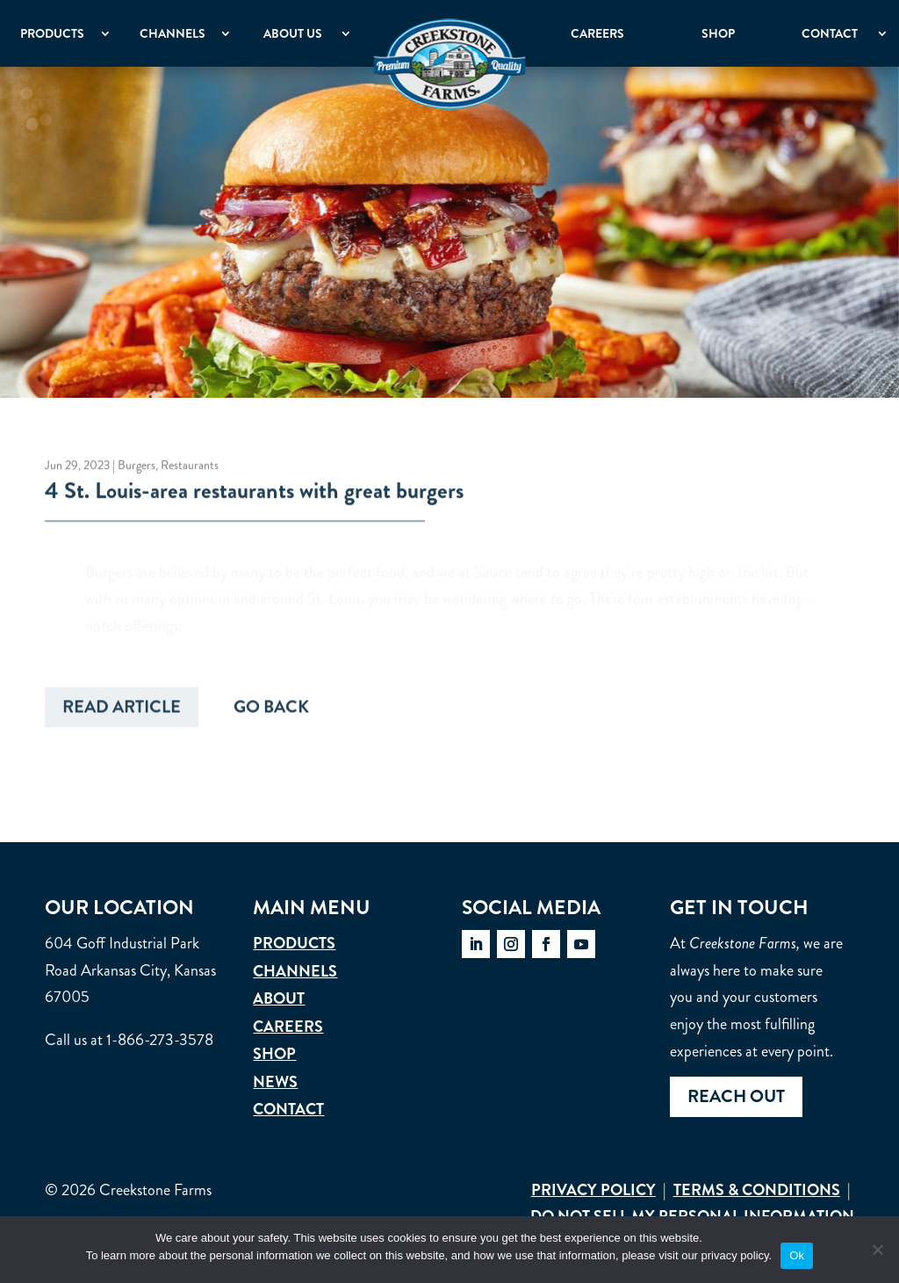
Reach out (736, 1096)
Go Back (271, 710)
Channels (172, 33)
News (275, 1081)
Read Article (121, 710)
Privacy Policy (593, 1189)
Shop (718, 33)
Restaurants (190, 466)
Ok (796, 1255)
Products (52, 33)
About (279, 998)
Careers (597, 33)
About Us (292, 33)
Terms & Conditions (756, 1189)
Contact (830, 33)
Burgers (136, 466)
